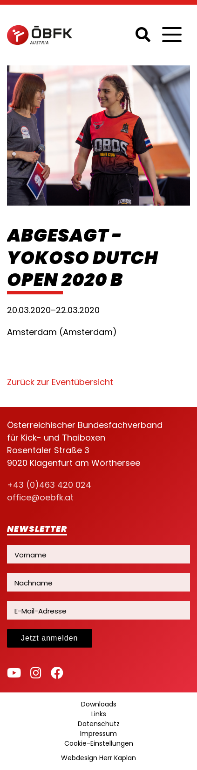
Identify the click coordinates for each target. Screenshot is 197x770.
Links (98, 714)
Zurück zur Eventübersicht (60, 382)
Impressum (98, 733)
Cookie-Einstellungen (98, 743)
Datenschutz (99, 723)
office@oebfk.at (40, 497)
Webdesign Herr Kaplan (98, 758)
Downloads (98, 704)
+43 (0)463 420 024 (49, 485)
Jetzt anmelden (49, 638)
